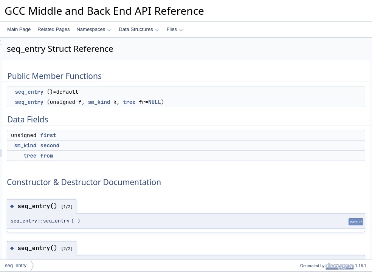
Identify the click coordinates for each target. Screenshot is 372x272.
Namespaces (93, 29)
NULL (249, 102)
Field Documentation (308, 125)
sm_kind (194, 102)
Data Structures (139, 29)
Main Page (19, 29)
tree (223, 102)
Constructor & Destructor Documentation (328, 100)
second (144, 145)
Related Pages (53, 29)
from (141, 155)
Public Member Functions (313, 42)
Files (175, 29)
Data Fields (299, 67)
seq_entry (123, 91)
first (143, 135)
